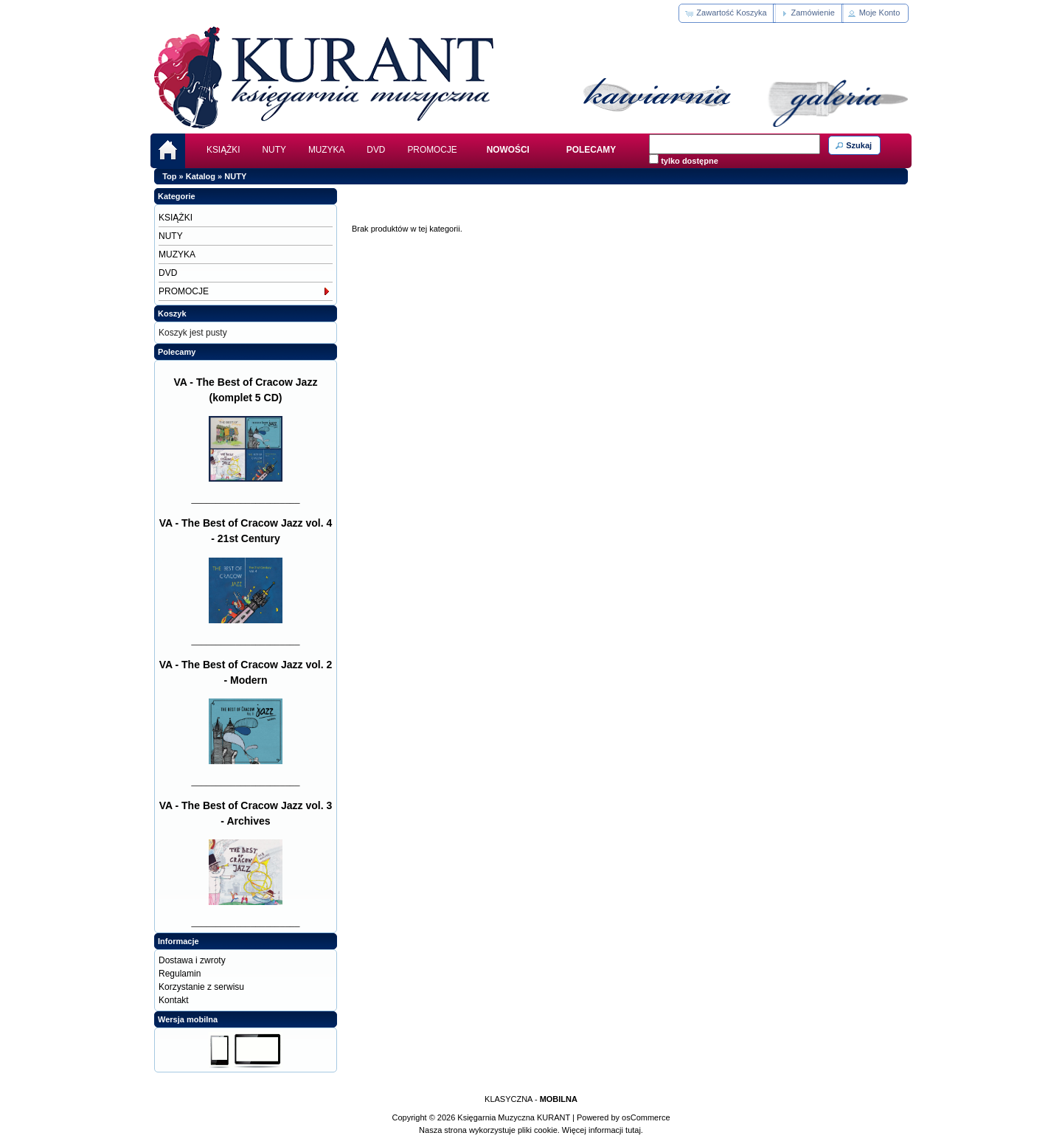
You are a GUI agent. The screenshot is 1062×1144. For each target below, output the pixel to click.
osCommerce (646, 1117)
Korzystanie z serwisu (201, 987)
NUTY (274, 150)
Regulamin (180, 973)
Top (169, 176)
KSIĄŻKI (223, 150)
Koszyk (172, 313)
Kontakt (174, 1000)
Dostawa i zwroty (192, 960)
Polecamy (176, 351)
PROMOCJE (432, 150)
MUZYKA (326, 150)
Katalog (200, 176)
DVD (376, 150)
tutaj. (633, 1130)
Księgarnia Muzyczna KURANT (513, 1117)
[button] (726, 13)
